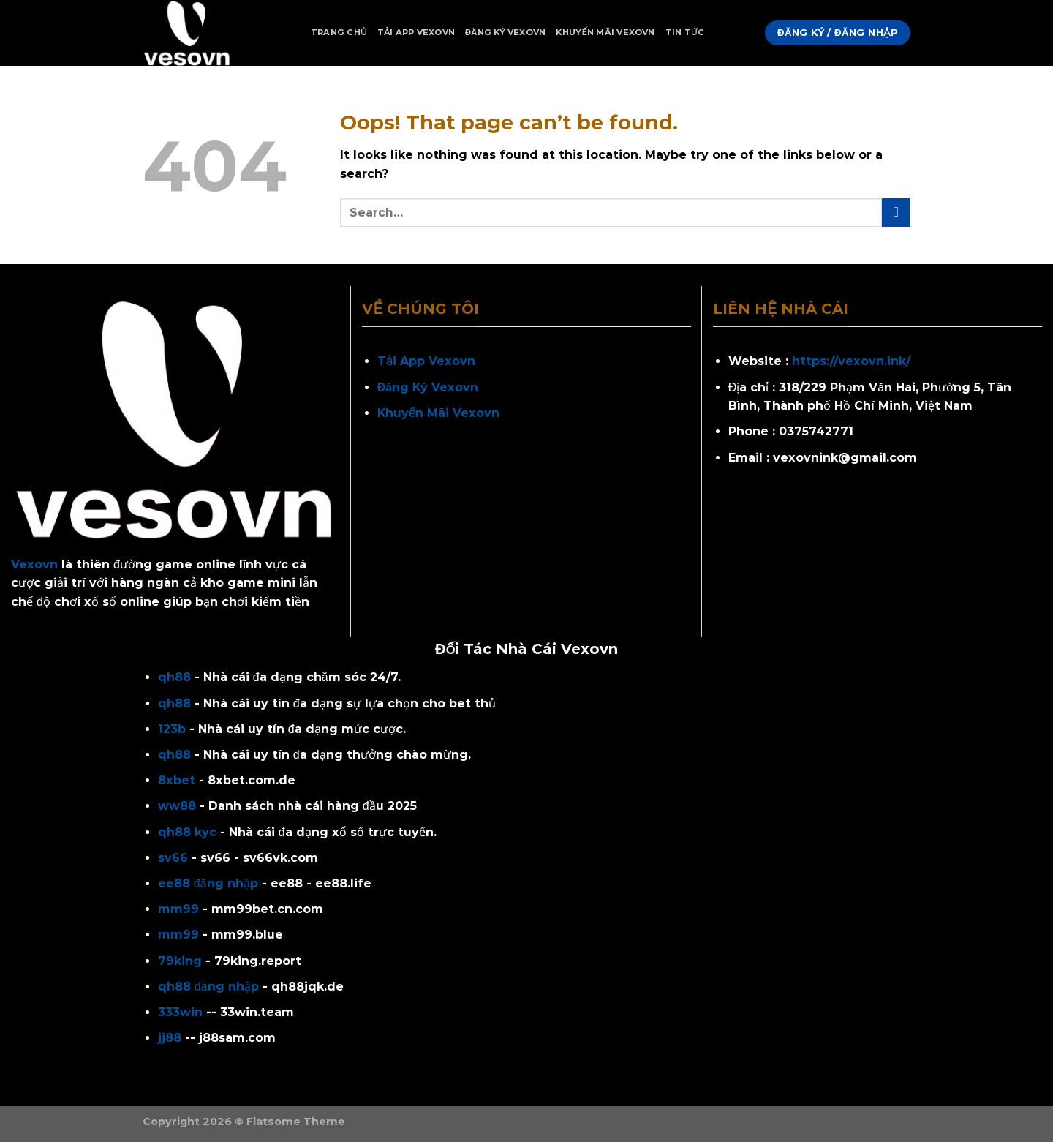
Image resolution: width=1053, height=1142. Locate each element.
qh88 (174, 677)
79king (180, 961)
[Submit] (896, 212)
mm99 (178, 909)
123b (172, 729)
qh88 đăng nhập (208, 986)
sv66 (173, 858)
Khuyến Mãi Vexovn (605, 32)
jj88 (169, 1038)
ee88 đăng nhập (208, 883)
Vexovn (34, 564)
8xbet (176, 780)
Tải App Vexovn (416, 32)
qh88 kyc (187, 832)
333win (180, 1012)
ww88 (177, 806)
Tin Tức (685, 32)
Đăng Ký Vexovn (505, 32)
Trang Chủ (339, 32)
